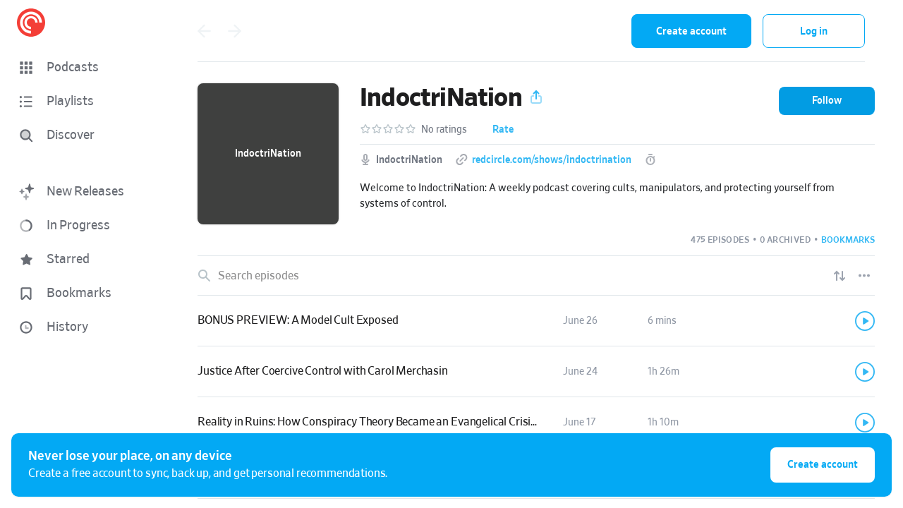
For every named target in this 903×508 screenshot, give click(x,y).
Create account (691, 31)
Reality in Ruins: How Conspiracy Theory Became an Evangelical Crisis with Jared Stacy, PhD (421, 422)
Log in (814, 31)
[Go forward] (235, 31)
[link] (536, 321)
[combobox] (528, 31)
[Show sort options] (839, 275)
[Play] (865, 321)
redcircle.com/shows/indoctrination (551, 160)
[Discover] (82, 135)
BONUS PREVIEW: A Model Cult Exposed (298, 320)
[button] (84, 68)
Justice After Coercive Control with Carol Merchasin (323, 371)
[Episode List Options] (864, 275)
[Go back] (204, 31)
